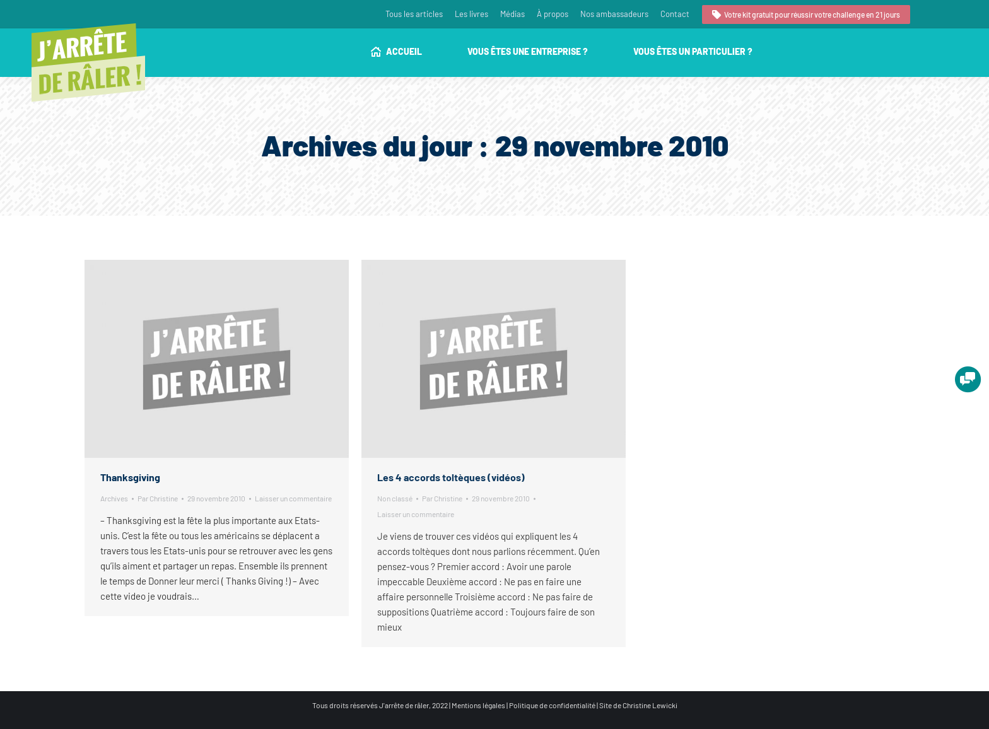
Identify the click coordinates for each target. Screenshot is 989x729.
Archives (114, 498)
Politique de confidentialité (552, 705)
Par (158, 498)
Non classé (395, 498)
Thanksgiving (130, 477)
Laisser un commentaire (293, 498)
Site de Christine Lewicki (638, 705)
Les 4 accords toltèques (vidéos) (451, 477)
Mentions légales (478, 705)
